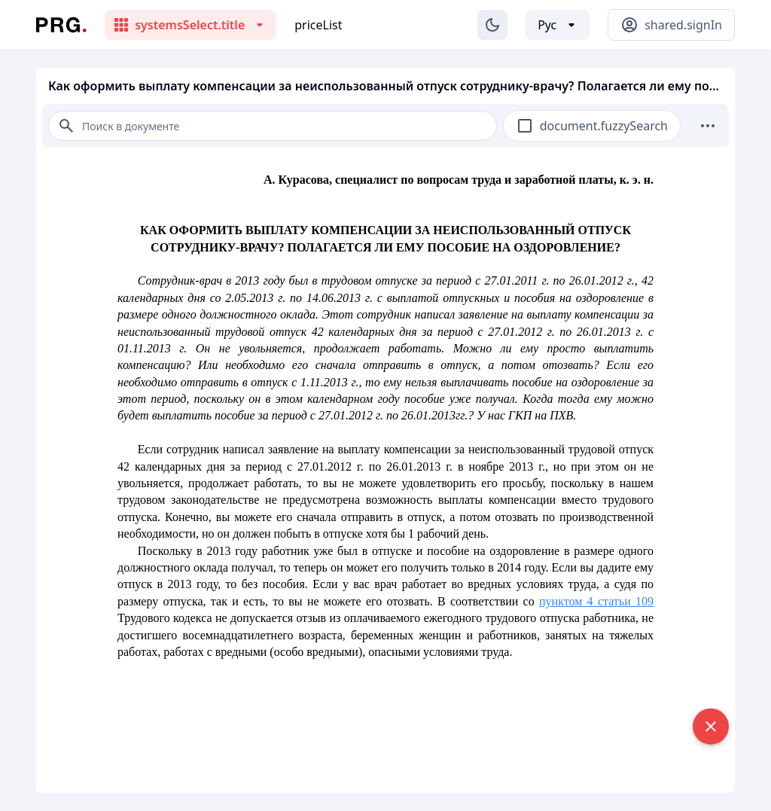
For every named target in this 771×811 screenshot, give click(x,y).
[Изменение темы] (492, 25)
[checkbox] (525, 126)
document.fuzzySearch (604, 125)
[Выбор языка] (558, 25)
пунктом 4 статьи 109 (596, 601)
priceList (318, 25)
